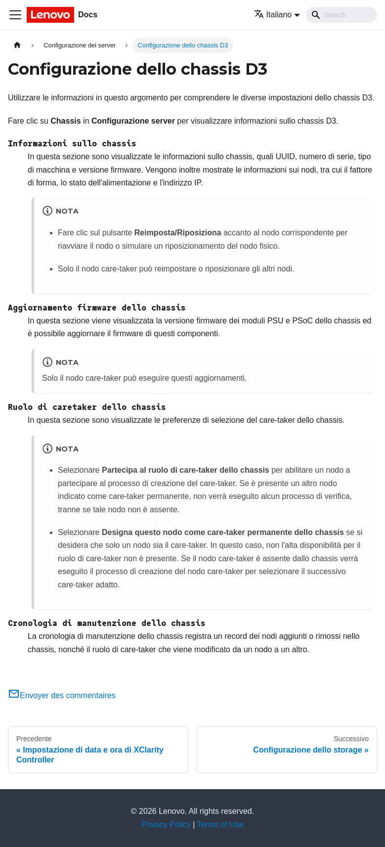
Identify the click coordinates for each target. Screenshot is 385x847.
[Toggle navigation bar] (15, 14)
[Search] (341, 15)
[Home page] (17, 45)
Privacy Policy (166, 824)
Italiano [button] (273, 14)
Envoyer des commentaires (62, 695)
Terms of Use (220, 824)
